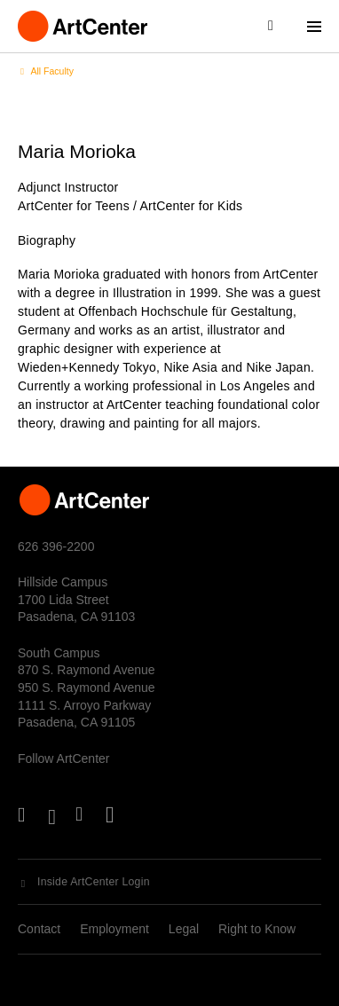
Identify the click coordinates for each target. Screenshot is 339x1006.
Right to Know (257, 929)
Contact (39, 929)
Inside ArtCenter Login (93, 882)
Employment (114, 929)
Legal (184, 929)
